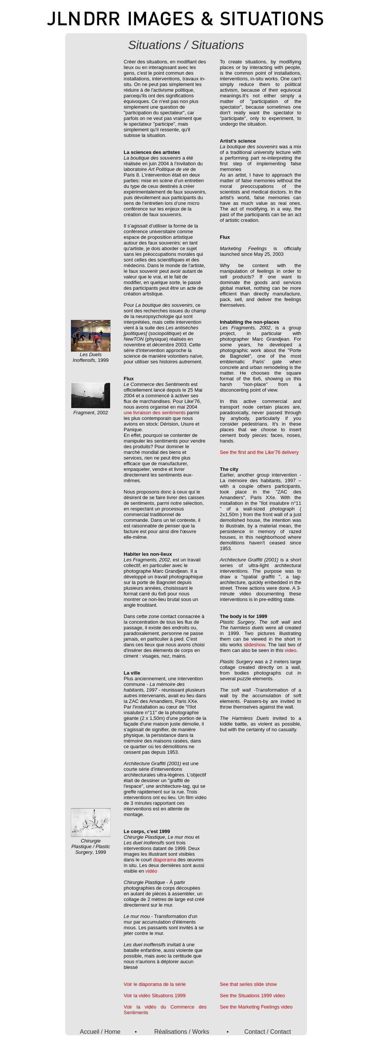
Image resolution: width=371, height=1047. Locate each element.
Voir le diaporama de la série (155, 984)
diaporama (164, 860)
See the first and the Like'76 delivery (259, 452)
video (290, 650)
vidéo (151, 871)
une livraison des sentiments (155, 412)
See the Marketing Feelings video (256, 1007)
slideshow (254, 644)
